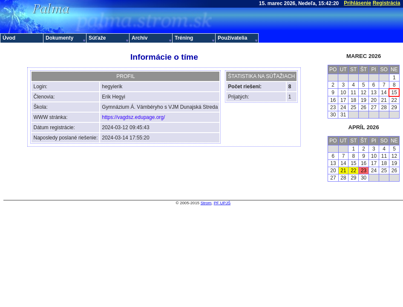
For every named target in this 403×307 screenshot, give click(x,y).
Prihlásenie (357, 3)
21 (343, 171)
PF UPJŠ (222, 202)
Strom (206, 202)
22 (353, 171)
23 (363, 171)
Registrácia (386, 3)
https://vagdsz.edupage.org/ (133, 117)
